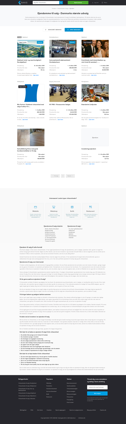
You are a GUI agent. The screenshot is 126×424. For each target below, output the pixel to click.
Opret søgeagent (60, 410)
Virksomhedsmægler (72, 388)
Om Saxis (40, 410)
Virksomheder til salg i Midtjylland (27, 386)
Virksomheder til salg (62, 8)
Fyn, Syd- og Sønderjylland (75, 229)
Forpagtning (70, 399)
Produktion (49, 386)
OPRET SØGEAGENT (74, 30)
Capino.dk (103, 410)
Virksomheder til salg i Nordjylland (27, 383)
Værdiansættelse (71, 386)
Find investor (70, 402)
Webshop (48, 383)
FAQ (32, 410)
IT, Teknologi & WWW (50, 237)
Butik (47, 394)
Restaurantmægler (71, 394)
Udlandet (71, 237)
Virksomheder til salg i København (27, 396)
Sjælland (71, 234)
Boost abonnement (71, 383)
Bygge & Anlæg (49, 230)
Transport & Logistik (50, 241)
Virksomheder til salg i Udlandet (26, 398)
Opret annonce (78, 2)
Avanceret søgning (53, 30)
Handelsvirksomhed (50, 234)
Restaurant (49, 397)
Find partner (70, 397)
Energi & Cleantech (50, 232)
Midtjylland (72, 230)
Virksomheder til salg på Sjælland (27, 393)
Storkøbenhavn (72, 236)
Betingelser (23, 410)
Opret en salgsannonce (76, 410)
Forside (54, 8)
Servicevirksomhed (50, 239)
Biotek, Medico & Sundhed (52, 229)
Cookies (49, 410)
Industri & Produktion (50, 236)
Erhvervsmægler (71, 391)
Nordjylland (72, 232)
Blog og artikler (91, 410)
